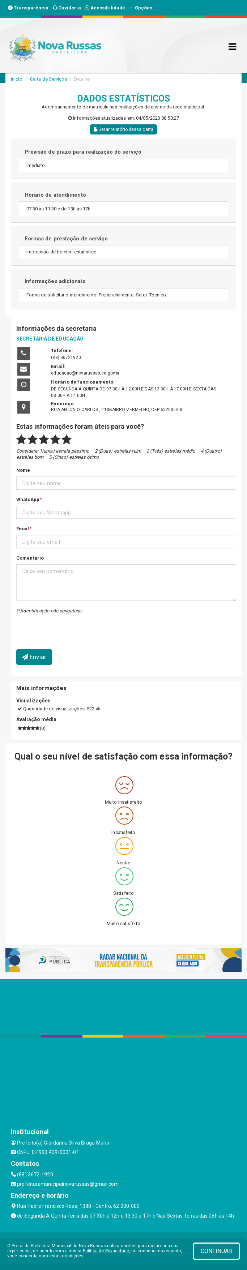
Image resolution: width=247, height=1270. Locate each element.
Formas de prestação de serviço (66, 238)
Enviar (34, 656)
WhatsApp (27, 499)
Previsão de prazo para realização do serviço (83, 152)
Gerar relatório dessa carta (123, 129)
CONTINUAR (217, 1251)
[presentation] (58, 626)
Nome (23, 470)
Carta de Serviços (48, 79)
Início (16, 79)
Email (22, 528)
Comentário (30, 558)
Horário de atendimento (55, 195)
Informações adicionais (55, 281)
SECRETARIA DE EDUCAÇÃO (50, 339)
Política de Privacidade (106, 1250)
